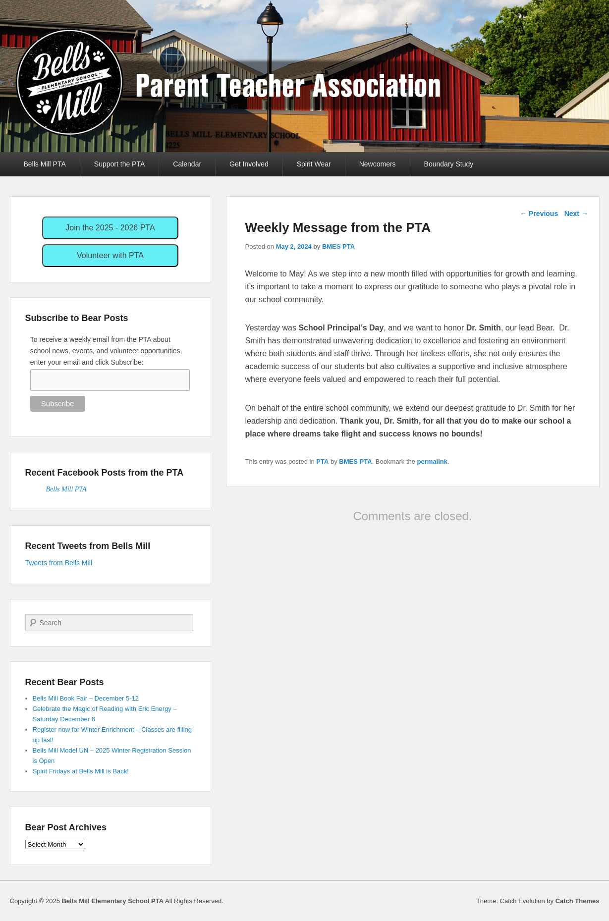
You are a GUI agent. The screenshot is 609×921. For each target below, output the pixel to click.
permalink (432, 461)
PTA (322, 461)
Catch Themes (577, 901)
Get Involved (249, 164)
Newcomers (377, 164)
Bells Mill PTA (45, 164)
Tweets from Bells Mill (58, 563)
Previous (539, 213)
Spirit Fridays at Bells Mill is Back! (81, 771)
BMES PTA (338, 246)
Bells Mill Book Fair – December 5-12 (86, 698)
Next (576, 213)
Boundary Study (449, 164)
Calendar (187, 164)
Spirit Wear (314, 164)
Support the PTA (119, 164)
